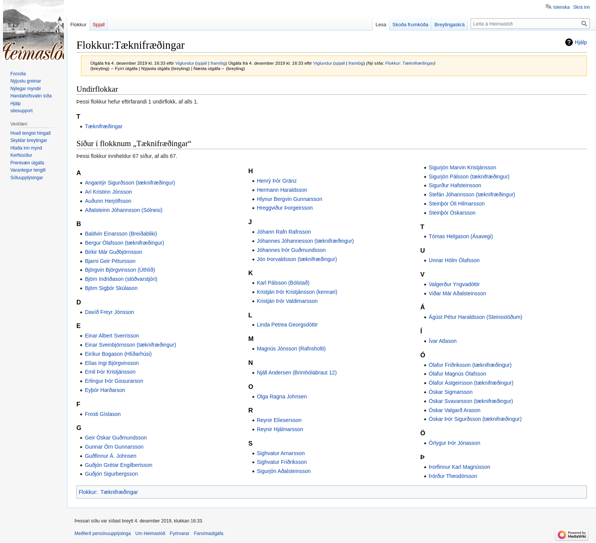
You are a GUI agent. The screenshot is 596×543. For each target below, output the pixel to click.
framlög (218, 63)
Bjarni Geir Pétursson (110, 261)
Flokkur (87, 492)
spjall (202, 63)
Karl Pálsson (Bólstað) (283, 283)
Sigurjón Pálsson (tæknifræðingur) (469, 177)
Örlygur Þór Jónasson (454, 443)
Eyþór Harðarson (105, 390)
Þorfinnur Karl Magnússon (459, 467)
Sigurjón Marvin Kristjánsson (462, 167)
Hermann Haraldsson (282, 190)
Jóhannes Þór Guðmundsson (291, 250)
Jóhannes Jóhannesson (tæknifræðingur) (305, 241)
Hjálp (581, 42)
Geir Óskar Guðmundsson (116, 438)
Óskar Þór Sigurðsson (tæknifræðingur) (475, 419)
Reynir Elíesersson (279, 420)
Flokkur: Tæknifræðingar (409, 63)
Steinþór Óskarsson (452, 213)
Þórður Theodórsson (453, 476)
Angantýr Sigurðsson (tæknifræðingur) (130, 183)
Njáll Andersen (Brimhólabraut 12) (297, 372)
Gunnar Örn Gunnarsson (114, 447)
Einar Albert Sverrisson (112, 336)
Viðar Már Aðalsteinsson (457, 293)
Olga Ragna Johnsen (282, 396)
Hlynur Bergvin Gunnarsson (289, 199)
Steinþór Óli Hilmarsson (457, 204)
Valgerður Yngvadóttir (454, 284)
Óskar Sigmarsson (450, 392)
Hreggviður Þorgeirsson (285, 208)
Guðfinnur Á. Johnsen (110, 456)
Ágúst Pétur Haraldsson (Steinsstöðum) (475, 317)
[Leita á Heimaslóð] (530, 23)
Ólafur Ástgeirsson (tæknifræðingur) (471, 383)
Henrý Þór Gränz (277, 181)
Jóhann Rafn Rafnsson (284, 232)
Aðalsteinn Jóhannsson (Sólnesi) (123, 210)
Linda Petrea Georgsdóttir (287, 325)
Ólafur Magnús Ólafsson (457, 374)
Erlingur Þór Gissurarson (114, 381)
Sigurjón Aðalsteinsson (284, 471)
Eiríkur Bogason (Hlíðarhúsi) (118, 354)
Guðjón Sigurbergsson (111, 474)
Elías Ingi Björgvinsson (112, 363)
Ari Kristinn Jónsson (108, 192)
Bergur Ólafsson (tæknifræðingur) (124, 243)
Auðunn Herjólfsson (108, 201)
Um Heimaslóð (150, 533)
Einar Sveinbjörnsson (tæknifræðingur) (130, 345)
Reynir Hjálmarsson (280, 429)
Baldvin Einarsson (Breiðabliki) (121, 234)
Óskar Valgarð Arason (454, 410)
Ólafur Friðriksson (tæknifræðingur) (470, 365)
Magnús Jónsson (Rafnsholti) (291, 349)
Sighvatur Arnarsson (281, 453)
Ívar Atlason (443, 341)
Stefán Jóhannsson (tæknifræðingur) (472, 194)
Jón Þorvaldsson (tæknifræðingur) (297, 259)
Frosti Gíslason (102, 414)
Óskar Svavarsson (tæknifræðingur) (471, 401)
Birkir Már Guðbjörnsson (113, 252)
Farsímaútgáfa (208, 533)
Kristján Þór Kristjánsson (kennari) (297, 292)
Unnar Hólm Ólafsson (454, 260)
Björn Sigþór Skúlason (111, 288)
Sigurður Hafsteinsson (455, 185)
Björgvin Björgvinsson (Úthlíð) (120, 270)
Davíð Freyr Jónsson (109, 312)
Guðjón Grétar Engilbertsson (118, 465)
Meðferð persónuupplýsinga (102, 533)
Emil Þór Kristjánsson (110, 372)
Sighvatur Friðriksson (282, 462)
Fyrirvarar (179, 533)
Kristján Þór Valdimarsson (287, 301)
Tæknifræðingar (103, 126)
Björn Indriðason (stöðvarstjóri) (121, 279)
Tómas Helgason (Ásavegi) (461, 236)
